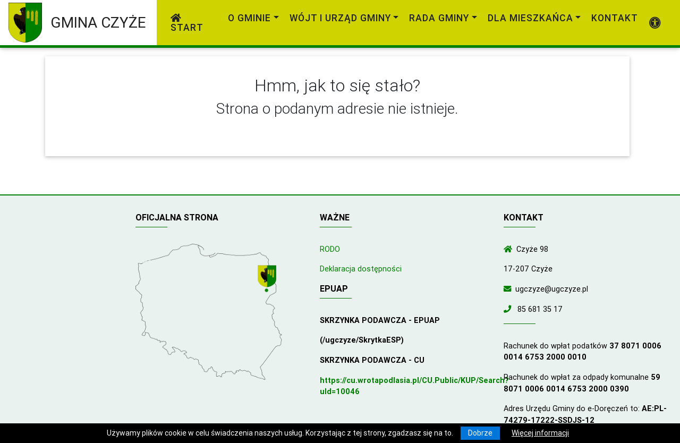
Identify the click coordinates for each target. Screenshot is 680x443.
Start (187, 23)
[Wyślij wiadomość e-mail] (509, 289)
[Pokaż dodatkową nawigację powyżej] (655, 23)
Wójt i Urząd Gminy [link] (340, 18)
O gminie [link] (249, 18)
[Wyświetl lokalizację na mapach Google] (268, 279)
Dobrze (480, 433)
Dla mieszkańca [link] (530, 18)
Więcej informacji (540, 433)
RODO (330, 249)
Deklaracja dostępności (361, 269)
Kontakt (614, 18)
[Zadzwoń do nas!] (509, 309)
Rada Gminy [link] (439, 18)
